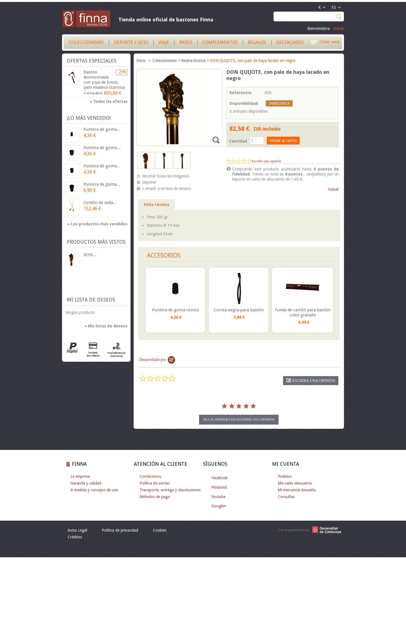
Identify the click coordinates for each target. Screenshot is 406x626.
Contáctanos (150, 476)
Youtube (218, 496)
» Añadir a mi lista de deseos (166, 188)
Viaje (163, 42)
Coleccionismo (86, 42)
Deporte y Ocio (131, 42)
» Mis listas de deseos (106, 326)
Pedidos (285, 476)
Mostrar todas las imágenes (165, 176)
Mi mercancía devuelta (297, 490)
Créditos (75, 537)
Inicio (141, 60)
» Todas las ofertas (108, 101)
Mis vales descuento (295, 483)
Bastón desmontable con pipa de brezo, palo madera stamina (104, 80)
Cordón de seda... (99, 202)
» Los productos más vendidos (97, 224)
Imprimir (149, 182)
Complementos (220, 42)
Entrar (338, 28)
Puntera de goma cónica (175, 309)
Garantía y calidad (85, 483)
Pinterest (219, 487)
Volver (333, 189)
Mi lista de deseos (91, 300)
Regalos (257, 42)
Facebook (219, 478)
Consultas (286, 496)
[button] (310, 380)
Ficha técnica (156, 204)
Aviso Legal (77, 530)
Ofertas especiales (91, 61)
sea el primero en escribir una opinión (238, 419)
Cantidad (238, 141)
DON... (89, 254)
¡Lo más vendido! (89, 118)
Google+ (218, 506)
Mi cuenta (285, 464)
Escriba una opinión (266, 161)
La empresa (80, 476)
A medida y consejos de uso (94, 490)
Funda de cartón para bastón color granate (302, 312)
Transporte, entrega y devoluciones (170, 490)
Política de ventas (155, 483)
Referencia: (241, 92)
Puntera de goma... (101, 129)
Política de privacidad (120, 530)
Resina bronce (193, 60)
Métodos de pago (155, 496)
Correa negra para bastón (239, 309)
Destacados (290, 42)
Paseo (185, 42)
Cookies (159, 530)
